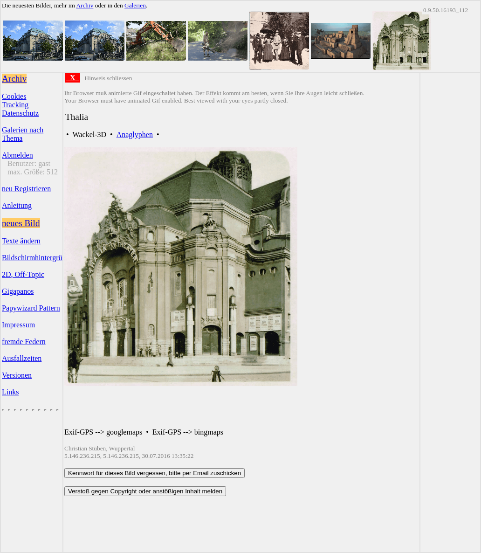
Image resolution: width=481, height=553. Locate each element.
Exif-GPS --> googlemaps (103, 432)
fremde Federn (24, 342)
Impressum (18, 325)
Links (10, 392)
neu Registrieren (26, 189)
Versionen (17, 375)
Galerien (135, 5)
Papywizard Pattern (31, 308)
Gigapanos (18, 291)
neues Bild (21, 223)
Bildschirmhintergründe (37, 258)
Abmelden (17, 155)
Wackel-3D (89, 134)
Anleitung (17, 205)
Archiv (84, 5)
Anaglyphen (135, 134)
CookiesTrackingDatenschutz (20, 104)
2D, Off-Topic (23, 274)
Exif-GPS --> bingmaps (187, 432)
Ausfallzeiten (21, 358)
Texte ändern (21, 241)
